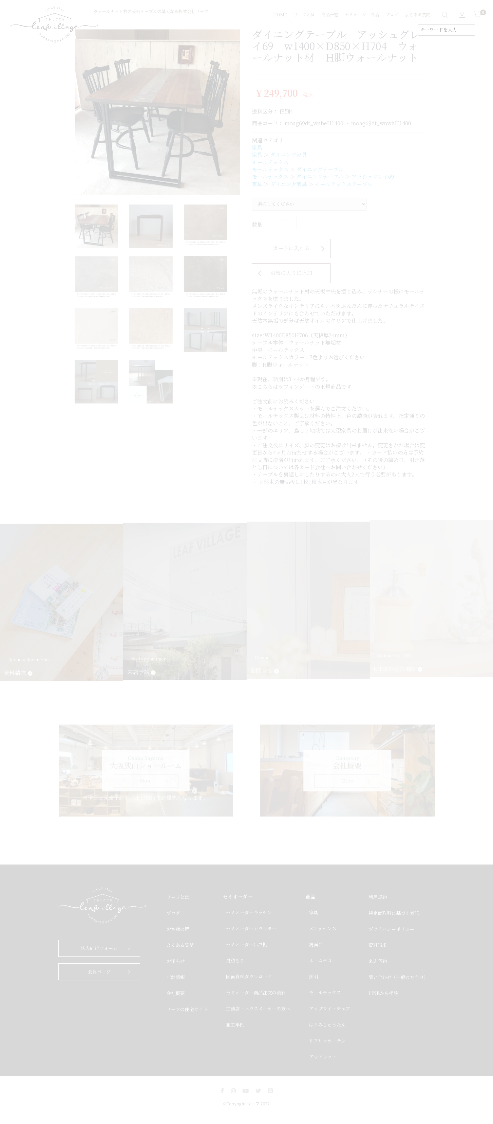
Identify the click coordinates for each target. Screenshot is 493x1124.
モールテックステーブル (343, 184)
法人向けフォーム (99, 948)
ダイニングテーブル (320, 170)
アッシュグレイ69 (372, 177)
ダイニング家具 (288, 155)
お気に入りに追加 (291, 273)
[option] (157, 112)
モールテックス (270, 162)
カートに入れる (291, 248)
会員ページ (99, 972)
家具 (257, 148)
